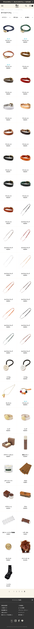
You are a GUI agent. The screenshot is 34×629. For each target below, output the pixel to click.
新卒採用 (21, 615)
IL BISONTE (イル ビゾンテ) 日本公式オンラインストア (17, 6)
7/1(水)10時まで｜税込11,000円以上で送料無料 (17, 2)
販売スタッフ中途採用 (7, 615)
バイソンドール (25, 558)
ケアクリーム (8, 506)
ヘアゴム (8, 377)
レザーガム (25, 532)
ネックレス (8, 403)
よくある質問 (21, 608)
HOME (2, 9)
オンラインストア (9, 9)
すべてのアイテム (19, 9)
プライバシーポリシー (23, 610)
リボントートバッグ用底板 (8, 532)
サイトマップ (21, 612)
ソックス (8, 584)
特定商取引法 (4, 610)
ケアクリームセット (8, 454)
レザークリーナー (8, 480)
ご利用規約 (20, 605)
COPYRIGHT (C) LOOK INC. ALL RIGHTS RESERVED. (17, 626)
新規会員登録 (4, 605)
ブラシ (25, 506)
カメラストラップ (25, 222)
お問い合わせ (4, 612)
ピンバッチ (8, 558)
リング (8, 429)
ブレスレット (8, 40)
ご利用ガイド (4, 608)
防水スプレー (25, 454)
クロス (25, 480)
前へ (9, 591)
